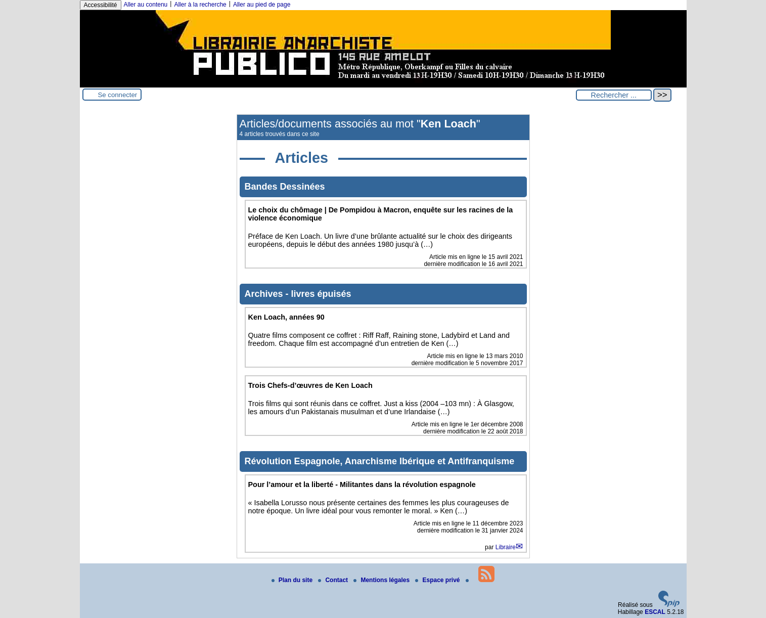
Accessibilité (100, 5)
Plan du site (293, 580)
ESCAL (655, 611)
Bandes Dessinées (285, 187)
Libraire (505, 547)
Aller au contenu (146, 4)
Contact (333, 580)
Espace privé (438, 580)
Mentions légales (382, 580)
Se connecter (118, 95)
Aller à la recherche (200, 4)
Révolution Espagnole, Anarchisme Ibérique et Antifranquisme (380, 461)
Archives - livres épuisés (298, 294)
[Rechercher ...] (614, 95)
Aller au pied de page (261, 4)
